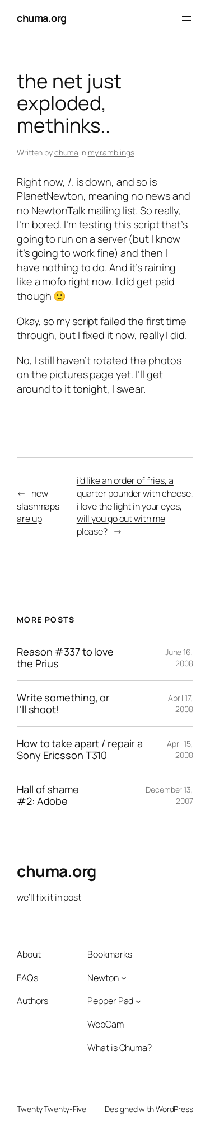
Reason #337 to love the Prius (65, 657)
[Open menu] (186, 18)
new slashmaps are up (38, 506)
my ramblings (111, 152)
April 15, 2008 (180, 749)
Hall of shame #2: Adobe (48, 795)
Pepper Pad (110, 1001)
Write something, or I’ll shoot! (63, 703)
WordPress (174, 1109)
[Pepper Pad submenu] (138, 1001)
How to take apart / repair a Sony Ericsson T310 (80, 749)
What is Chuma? (119, 1048)
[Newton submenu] (124, 978)
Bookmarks (109, 954)
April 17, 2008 (180, 703)
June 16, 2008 (179, 657)
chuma (66, 152)
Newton (102, 978)
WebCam (105, 1024)
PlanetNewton (50, 195)
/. (71, 182)
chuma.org (42, 18)
